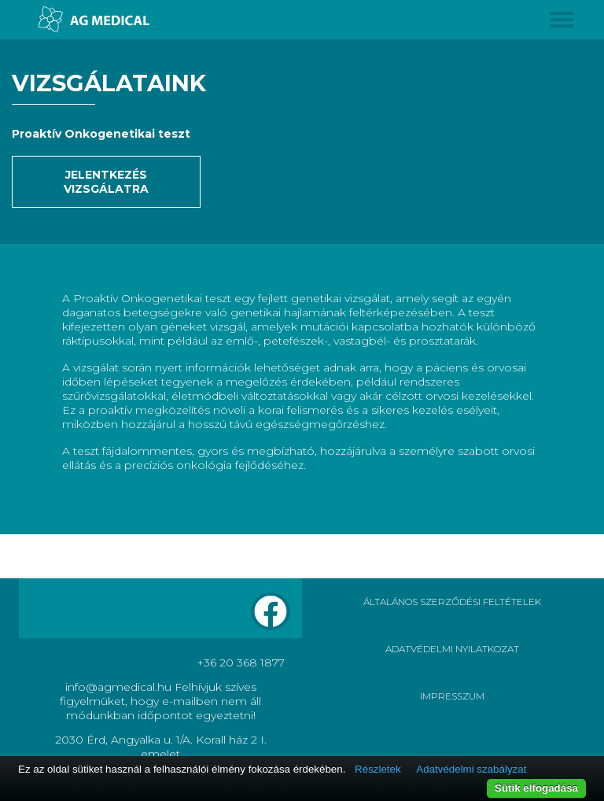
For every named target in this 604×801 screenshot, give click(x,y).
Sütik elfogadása (536, 788)
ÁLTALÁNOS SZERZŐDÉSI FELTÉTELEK (452, 601)
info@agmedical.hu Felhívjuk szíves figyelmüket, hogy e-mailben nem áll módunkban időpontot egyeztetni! (160, 701)
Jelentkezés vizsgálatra (106, 182)
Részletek (378, 769)
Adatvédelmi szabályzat (471, 769)
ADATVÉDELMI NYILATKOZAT (452, 649)
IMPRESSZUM (452, 696)
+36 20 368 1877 (241, 662)
